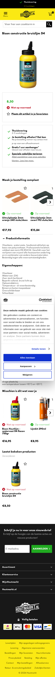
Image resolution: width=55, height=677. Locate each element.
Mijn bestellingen (25, 663)
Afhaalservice (42, 663)
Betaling (28, 658)
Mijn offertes (41, 658)
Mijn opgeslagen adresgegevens (34, 643)
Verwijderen (8, 456)
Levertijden (10, 643)
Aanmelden (40, 549)
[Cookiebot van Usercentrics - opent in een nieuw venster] (39, 300)
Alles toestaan (27, 357)
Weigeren (27, 374)
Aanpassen (27, 366)
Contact (10, 663)
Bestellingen (10, 653)
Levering (14, 648)
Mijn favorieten (26, 653)
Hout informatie (43, 653)
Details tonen (39, 349)
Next (50, 209)
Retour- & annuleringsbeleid (18, 668)
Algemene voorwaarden (33, 648)
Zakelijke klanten (42, 668)
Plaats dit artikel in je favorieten (29, 114)
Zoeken (49, 24)
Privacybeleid (15, 658)
